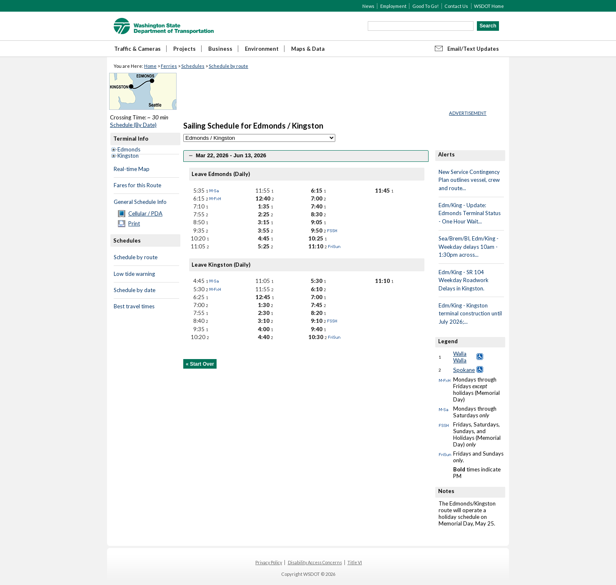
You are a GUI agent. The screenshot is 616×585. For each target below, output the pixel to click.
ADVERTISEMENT (467, 113)
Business (220, 48)
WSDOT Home (489, 6)
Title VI (354, 562)
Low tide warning (134, 273)
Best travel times (134, 306)
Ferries (169, 66)
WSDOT (164, 26)
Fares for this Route (137, 185)
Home (150, 66)
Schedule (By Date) (133, 124)
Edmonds (128, 149)
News (368, 6)
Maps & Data (307, 48)
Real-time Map (132, 169)
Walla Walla (459, 357)
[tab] (306, 155)
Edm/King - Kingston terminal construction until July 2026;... (470, 313)
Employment (393, 6)
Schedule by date (134, 290)
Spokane (464, 370)
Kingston (128, 155)
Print (134, 223)
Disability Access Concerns (315, 562)
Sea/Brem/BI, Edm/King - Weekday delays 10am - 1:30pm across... (469, 246)
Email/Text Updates (473, 48)
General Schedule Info (140, 201)
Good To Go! (425, 6)
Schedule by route (228, 66)
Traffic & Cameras (137, 48)
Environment (262, 48)
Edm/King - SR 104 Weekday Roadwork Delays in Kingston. (464, 280)
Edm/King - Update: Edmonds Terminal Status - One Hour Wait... (470, 213)
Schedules (193, 66)
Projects (184, 48)
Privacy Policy (268, 562)
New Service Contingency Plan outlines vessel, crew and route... (469, 180)
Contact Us (456, 6)
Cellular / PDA (145, 213)
